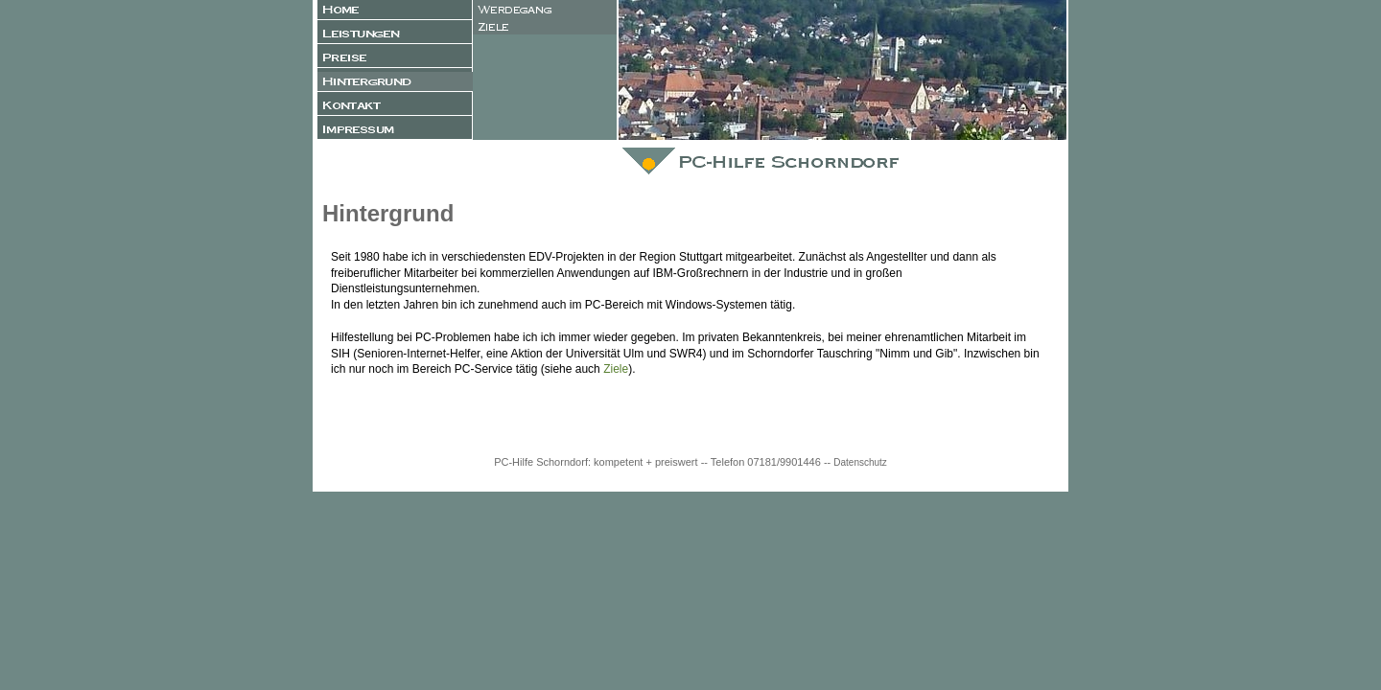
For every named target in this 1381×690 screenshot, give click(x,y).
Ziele (615, 369)
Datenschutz (860, 462)
